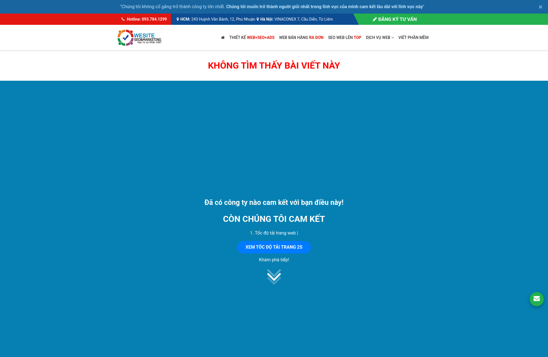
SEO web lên (344, 37)
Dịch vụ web (380, 37)
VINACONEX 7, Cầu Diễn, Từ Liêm (303, 19)
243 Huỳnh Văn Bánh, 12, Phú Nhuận (223, 19)
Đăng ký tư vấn (395, 19)
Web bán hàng (301, 37)
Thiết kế (251, 37)
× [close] (540, 6)
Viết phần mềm (413, 37)
